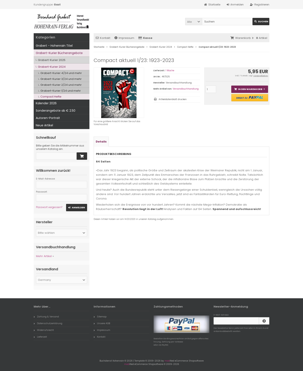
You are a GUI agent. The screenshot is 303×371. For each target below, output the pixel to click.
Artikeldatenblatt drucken (173, 99)
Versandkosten (260, 75)
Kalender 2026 (46, 103)
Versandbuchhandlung (186, 88)
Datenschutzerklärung (48, 323)
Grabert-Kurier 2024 (52, 67)
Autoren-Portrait (48, 118)
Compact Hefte (50, 97)
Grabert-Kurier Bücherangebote (59, 53)
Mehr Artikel (44, 256)
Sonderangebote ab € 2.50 (55, 110)
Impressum (124, 38)
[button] (193, 21)
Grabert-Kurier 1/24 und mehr (60, 91)
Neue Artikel (44, 125)
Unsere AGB (102, 323)
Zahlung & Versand (46, 316)
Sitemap (100, 316)
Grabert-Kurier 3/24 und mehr (61, 79)
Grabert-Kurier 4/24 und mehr (61, 73)
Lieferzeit (40, 336)
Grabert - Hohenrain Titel (54, 46)
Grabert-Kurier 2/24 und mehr (61, 85)
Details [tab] (101, 142)
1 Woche (170, 70)
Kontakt (103, 38)
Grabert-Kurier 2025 (51, 60)
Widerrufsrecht (44, 330)
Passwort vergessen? (49, 207)
